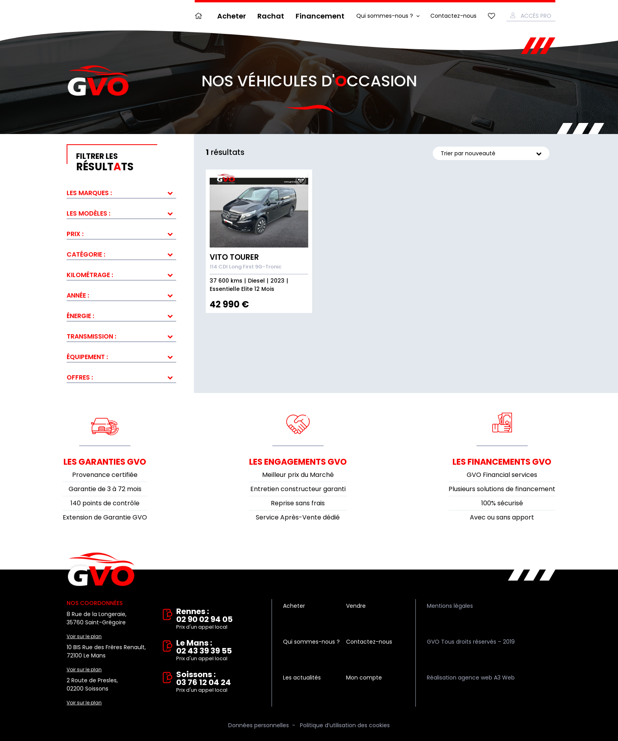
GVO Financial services (502, 474)
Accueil (200, 16)
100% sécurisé (502, 503)
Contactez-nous (453, 16)
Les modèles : (88, 213)
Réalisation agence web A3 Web (471, 677)
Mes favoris (491, 16)
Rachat (270, 16)
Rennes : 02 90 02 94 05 (218, 619)
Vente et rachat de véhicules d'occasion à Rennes (101, 569)
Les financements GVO (501, 461)
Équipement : (87, 356)
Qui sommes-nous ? (384, 16)
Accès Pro (536, 16)
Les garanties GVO (104, 461)
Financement (320, 16)
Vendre (356, 606)
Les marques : (89, 192)
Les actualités (302, 677)
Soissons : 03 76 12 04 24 (218, 682)
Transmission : (91, 336)
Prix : (75, 233)
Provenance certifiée (105, 474)
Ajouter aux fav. (300, 180)
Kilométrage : (90, 274)
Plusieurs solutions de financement (502, 488)
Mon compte (364, 677)
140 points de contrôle (105, 503)
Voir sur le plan (84, 636)
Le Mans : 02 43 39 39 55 (218, 651)
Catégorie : (86, 254)
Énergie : (80, 315)
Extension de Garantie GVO (105, 517)
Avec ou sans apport (502, 517)
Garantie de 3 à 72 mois (105, 488)
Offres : (80, 377)
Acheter (231, 16)
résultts (126, 162)
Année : (78, 295)
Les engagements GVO (298, 461)
